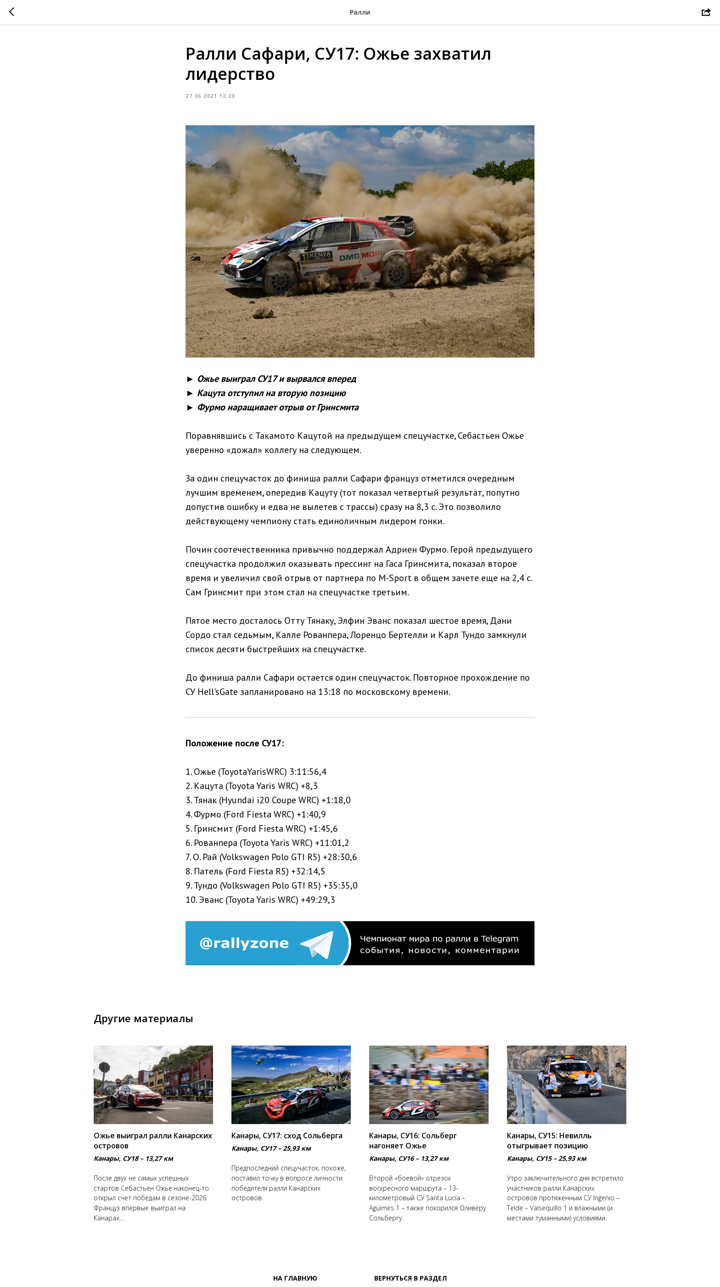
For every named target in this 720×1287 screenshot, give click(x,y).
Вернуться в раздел (410, 1278)
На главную (295, 1278)
